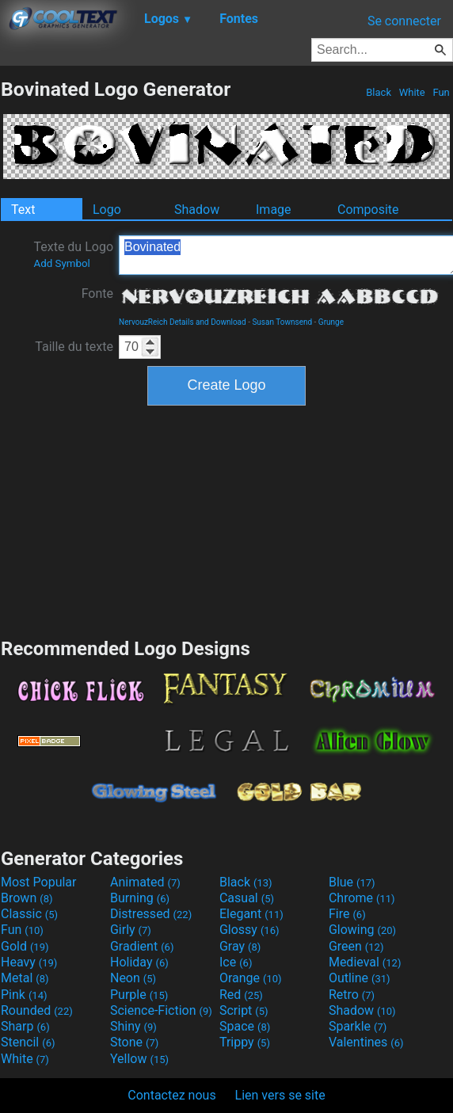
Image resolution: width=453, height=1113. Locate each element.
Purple (139, 994)
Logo (107, 209)
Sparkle (357, 1026)
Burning (139, 897)
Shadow (196, 209)
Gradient (141, 946)
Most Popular (39, 882)
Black (379, 92)
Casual (246, 897)
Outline (359, 977)
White (411, 92)
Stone (134, 1042)
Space (244, 1026)
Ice (235, 962)
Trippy (244, 1042)
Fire (347, 913)
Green (356, 946)
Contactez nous (171, 1095)
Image (273, 209)
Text (23, 209)
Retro (352, 994)
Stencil (28, 1042)
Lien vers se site (280, 1095)
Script (243, 1010)
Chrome (362, 897)
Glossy (249, 929)
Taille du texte (74, 346)
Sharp (25, 1026)
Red (241, 994)
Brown (26, 897)
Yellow (139, 1058)
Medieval (365, 962)
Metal (25, 977)
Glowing (362, 929)
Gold (25, 946)
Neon (133, 977)
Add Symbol (61, 263)
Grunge (331, 322)
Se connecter (404, 21)
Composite (368, 209)
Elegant (251, 913)
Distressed (151, 913)
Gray (240, 946)
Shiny (133, 1026)
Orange (250, 977)
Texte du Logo (73, 254)
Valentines (366, 1042)
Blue (352, 882)
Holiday (139, 962)
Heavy (29, 962)
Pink (24, 994)
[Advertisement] (226, 520)
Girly (130, 929)
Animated (145, 882)
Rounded (37, 1010)
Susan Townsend (282, 322)
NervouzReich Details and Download (182, 322)
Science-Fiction (161, 1010)
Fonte (97, 293)
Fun (441, 92)
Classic (29, 913)
